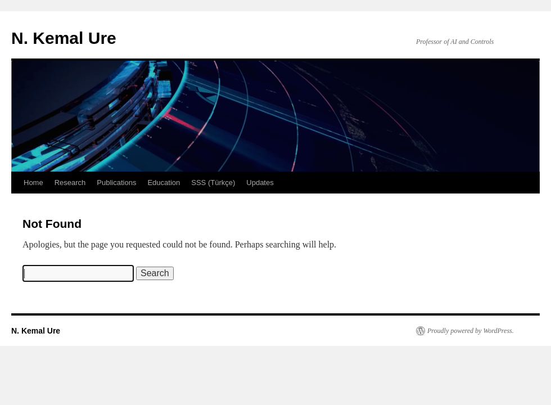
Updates (259, 182)
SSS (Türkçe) (213, 182)
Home (33, 182)
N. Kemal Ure (63, 38)
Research (70, 182)
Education (163, 182)
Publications (116, 182)
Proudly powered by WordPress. (470, 331)
